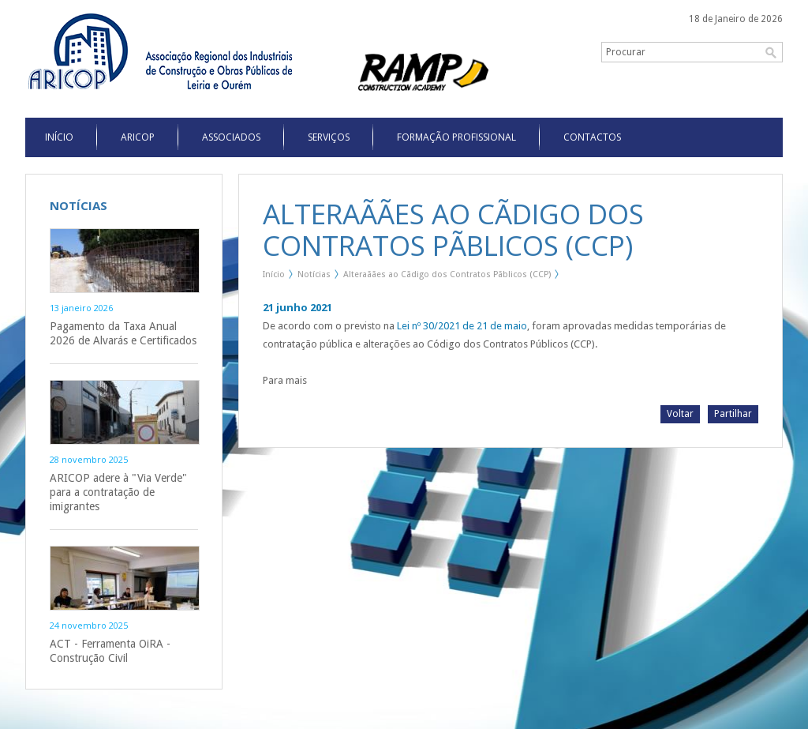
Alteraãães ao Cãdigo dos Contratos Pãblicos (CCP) (447, 274)
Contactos (592, 137)
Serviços (329, 137)
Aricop (138, 137)
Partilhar (733, 413)
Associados (231, 137)
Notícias (314, 274)
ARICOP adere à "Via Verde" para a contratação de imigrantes (118, 492)
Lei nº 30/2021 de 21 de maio (462, 326)
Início (274, 274)
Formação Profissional (456, 137)
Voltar (680, 413)
